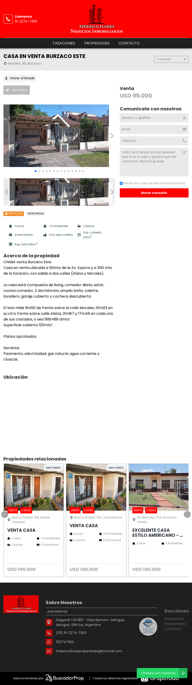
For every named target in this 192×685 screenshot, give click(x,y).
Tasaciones (64, 43)
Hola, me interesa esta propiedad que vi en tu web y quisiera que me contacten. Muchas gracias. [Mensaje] (154, 162)
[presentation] (4, 514)
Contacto (129, 43)
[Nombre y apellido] (154, 118)
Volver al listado (20, 78)
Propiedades (96, 43)
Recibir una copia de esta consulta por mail (152, 183)
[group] (59, 136)
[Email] (154, 129)
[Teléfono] (154, 140)
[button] (112, 136)
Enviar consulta (154, 193)
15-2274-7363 (26, 21)
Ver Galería (16, 90)
